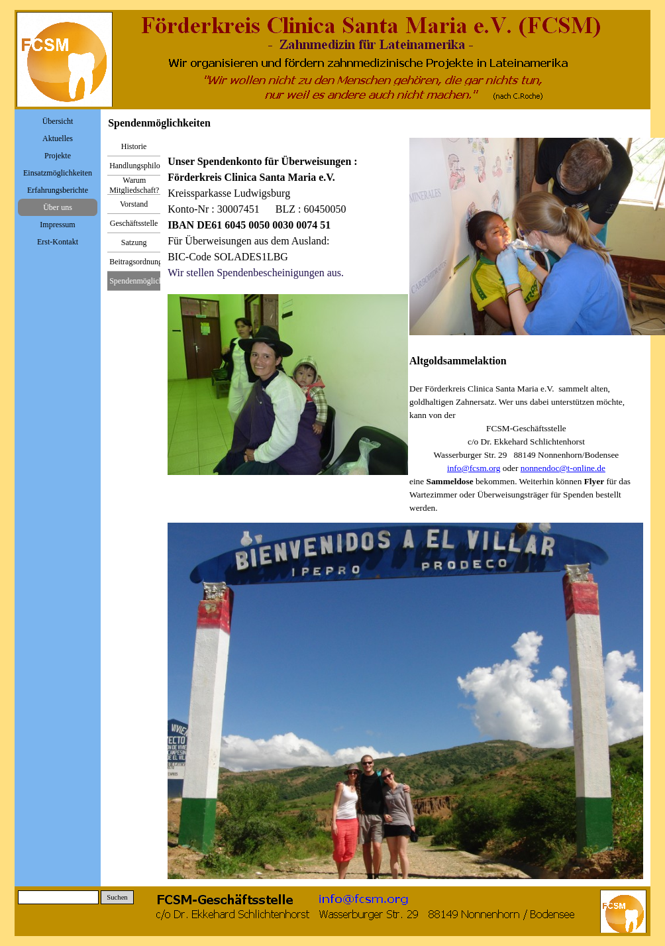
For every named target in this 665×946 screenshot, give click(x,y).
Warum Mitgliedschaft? (134, 185)
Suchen (117, 897)
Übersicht (58, 121)
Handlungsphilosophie (145, 165)
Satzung (134, 242)
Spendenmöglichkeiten (145, 281)
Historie (134, 146)
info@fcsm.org (474, 468)
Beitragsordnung (135, 261)
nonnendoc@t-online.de (563, 468)
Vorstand (134, 204)
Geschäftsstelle (134, 223)
